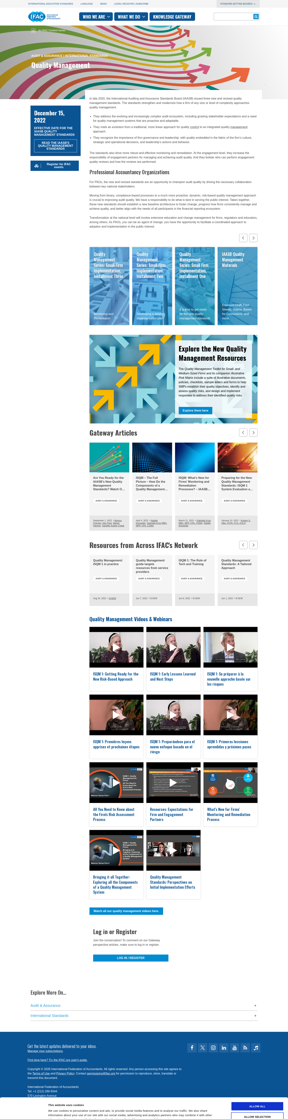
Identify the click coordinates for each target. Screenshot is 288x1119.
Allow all (257, 1086)
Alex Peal (107, 523)
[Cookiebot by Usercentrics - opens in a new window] (24, 1112)
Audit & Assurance (46, 55)
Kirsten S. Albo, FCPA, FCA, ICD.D (236, 521)
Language (86, 4)
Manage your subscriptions (45, 1051)
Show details (192, 1111)
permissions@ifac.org (101, 1073)
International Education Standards (50, 4)
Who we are (97, 16)
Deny (257, 1107)
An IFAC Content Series (48, 30)
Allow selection (257, 1097)
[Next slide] (253, 238)
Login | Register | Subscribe (131, 4)
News (103, 4)
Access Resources (238, 286)
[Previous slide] (243, 238)
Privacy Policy (65, 1073)
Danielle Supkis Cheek (113, 525)
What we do (132, 16)
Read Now (109, 286)
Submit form (255, 16)
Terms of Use (41, 1073)
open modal (116, 659)
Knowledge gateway (172, 16)
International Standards (86, 55)
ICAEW (112, 598)
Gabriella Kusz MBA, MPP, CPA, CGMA (151, 524)
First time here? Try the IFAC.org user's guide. (58, 1060)
